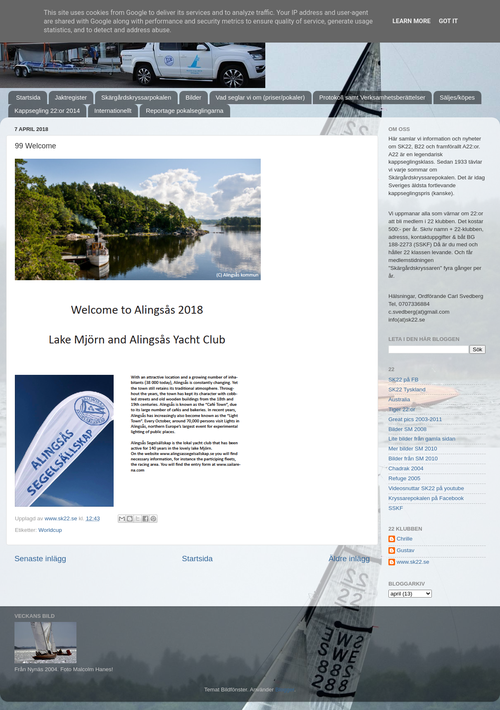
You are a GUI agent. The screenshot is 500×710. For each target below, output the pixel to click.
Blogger (284, 689)
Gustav (405, 550)
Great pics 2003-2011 (415, 419)
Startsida (28, 97)
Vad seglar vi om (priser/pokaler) (260, 97)
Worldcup (50, 530)
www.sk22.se (413, 562)
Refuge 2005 (404, 478)
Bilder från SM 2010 (413, 458)
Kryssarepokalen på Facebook (426, 498)
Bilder (193, 97)
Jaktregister (71, 97)
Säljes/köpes (457, 97)
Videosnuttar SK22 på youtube (426, 488)
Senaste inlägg (40, 558)
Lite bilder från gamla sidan (421, 439)
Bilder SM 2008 (407, 429)
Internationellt (112, 110)
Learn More (412, 21)
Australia (399, 399)
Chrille (404, 539)
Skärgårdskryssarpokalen (136, 97)
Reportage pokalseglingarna (185, 110)
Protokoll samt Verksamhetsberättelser (372, 97)
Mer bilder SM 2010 (412, 449)
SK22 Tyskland (407, 389)
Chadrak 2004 (406, 468)
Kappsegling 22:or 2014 (47, 110)
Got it (448, 21)
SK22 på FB (403, 379)
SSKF (395, 508)
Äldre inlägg (349, 558)
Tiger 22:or (401, 409)
